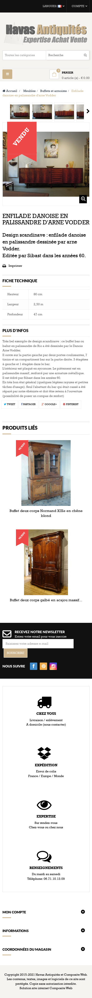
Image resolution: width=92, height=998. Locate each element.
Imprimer (15, 266)
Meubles (29, 91)
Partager (28, 404)
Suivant (88, 111)
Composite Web (61, 988)
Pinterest (71, 404)
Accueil (9, 91)
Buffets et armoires (53, 91)
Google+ (49, 404)
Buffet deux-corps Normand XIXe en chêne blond (46, 513)
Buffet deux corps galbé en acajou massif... (46, 600)
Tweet (9, 404)
